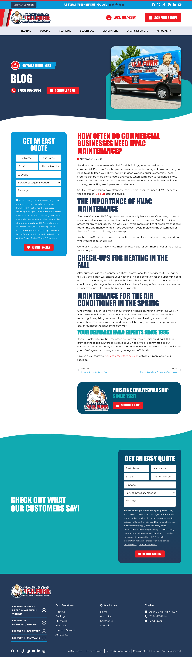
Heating (26, 31)
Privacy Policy (30, 238)
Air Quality (164, 31)
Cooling (45, 31)
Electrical (87, 31)
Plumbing (65, 31)
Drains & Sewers (137, 31)
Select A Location (23, 4)
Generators (110, 31)
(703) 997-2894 (125, 17)
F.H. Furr (100, 193)
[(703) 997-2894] (109, 17)
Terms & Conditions (47, 238)
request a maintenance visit (121, 356)
